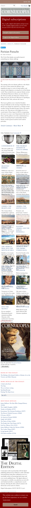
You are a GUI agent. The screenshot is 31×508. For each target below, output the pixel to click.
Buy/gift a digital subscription (11, 32)
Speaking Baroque (5, 390)
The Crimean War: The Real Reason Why (7, 268)
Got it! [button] (15, 504)
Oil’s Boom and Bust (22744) (8, 433)
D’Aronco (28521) (5, 415)
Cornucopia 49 (17, 133)
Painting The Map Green (7, 392)
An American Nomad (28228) (9, 417)
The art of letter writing (7, 388)
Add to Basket (5, 366)
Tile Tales (3, 386)
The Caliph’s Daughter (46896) (9, 407)
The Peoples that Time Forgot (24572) (11, 423)
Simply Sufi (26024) (6, 419)
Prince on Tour (22, 307)
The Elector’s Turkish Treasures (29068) (11, 413)
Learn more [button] (6, 500)
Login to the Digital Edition (11, 37)
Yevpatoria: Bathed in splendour (21, 268)
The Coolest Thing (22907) (8, 429)
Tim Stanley (13, 372)
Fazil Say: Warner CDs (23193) (9, 425)
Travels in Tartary (16, 362)
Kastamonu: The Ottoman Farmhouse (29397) (13, 411)
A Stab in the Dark (6, 384)
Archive (3, 44)
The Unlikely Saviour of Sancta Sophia (22, 147)
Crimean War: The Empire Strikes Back (22, 248)
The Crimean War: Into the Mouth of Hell (7, 248)
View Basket (24, 5)
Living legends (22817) (7, 431)
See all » (4, 395)
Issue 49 (10, 44)
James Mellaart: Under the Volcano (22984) (12, 427)
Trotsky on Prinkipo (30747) (8, 409)
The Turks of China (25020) (8, 421)
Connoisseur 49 (7, 146)
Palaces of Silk (7, 186)
